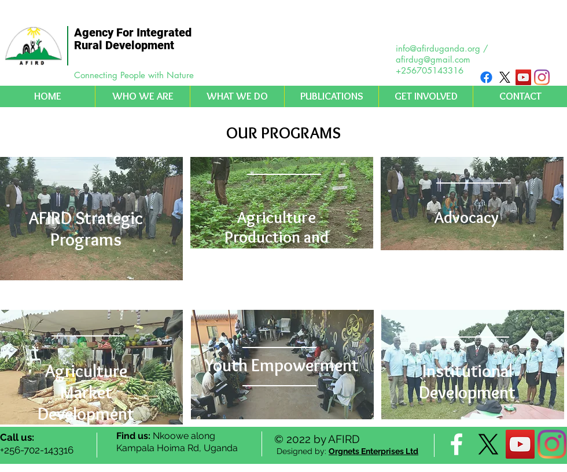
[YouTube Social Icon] (523, 77)
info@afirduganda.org (438, 48)
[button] (142, 96)
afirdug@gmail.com (433, 59)
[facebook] (456, 444)
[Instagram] (542, 77)
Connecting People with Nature (134, 75)
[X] (505, 77)
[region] (91, 218)
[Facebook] (486, 77)
